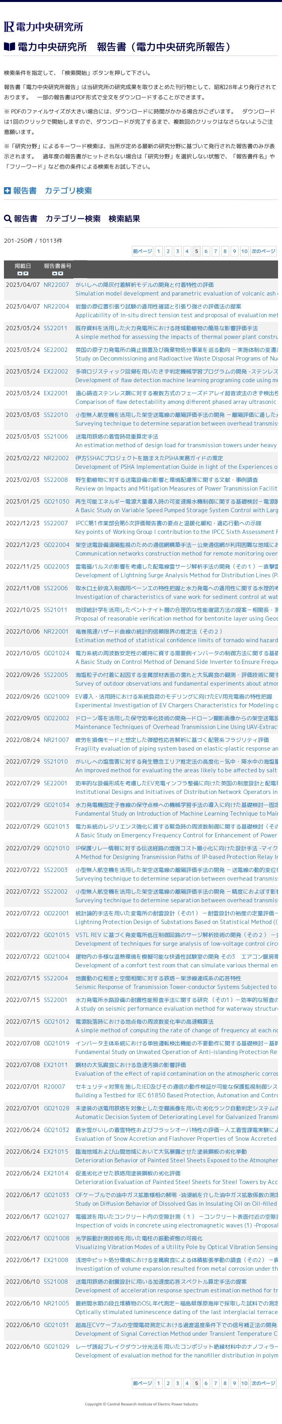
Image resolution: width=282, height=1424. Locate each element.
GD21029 (57, 1346)
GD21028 (57, 1108)
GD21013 (57, 826)
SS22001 (56, 1000)
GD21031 (57, 1325)
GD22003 (57, 566)
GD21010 (57, 848)
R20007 (54, 1086)
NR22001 (56, 631)
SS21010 (56, 761)
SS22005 (56, 675)
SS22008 (56, 479)
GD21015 (57, 935)
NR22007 (56, 284)
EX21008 (56, 1260)
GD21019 (57, 1043)
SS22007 (56, 523)
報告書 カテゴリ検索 (48, 189)
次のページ (263, 251)
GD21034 (57, 805)
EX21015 (56, 1151)
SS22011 (56, 328)
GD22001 (57, 913)
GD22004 (57, 544)
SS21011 (56, 609)
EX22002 (56, 371)
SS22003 (56, 870)
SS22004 (56, 978)
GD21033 (57, 1195)
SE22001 (56, 783)
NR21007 (56, 740)
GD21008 (57, 1238)
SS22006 (56, 588)
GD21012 (57, 1021)
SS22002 (56, 891)
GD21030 (57, 501)
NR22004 (56, 306)
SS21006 (56, 436)
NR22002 (56, 458)
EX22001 (56, 393)
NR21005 (56, 1303)
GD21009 (57, 696)
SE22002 (56, 349)
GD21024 (57, 653)
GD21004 (57, 956)
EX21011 (56, 1065)
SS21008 (56, 1281)
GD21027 (57, 1216)
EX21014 (56, 1173)
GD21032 (57, 1130)
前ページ (142, 251)
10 (244, 251)
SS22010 (56, 414)
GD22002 (57, 718)
